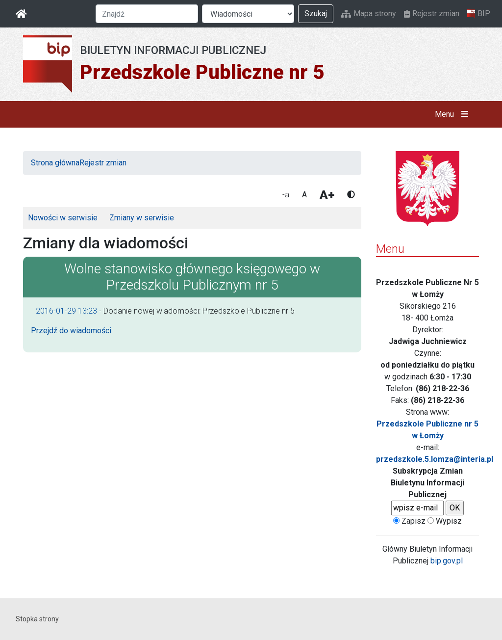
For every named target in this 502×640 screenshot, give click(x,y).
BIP (478, 14)
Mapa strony (368, 13)
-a (285, 194)
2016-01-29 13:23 (66, 311)
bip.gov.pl (446, 560)
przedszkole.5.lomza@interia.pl (434, 459)
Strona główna (55, 162)
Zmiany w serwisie (141, 217)
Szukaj (315, 13)
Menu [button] (454, 114)
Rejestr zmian (431, 13)
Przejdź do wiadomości (71, 330)
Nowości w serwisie (63, 217)
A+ (327, 195)
